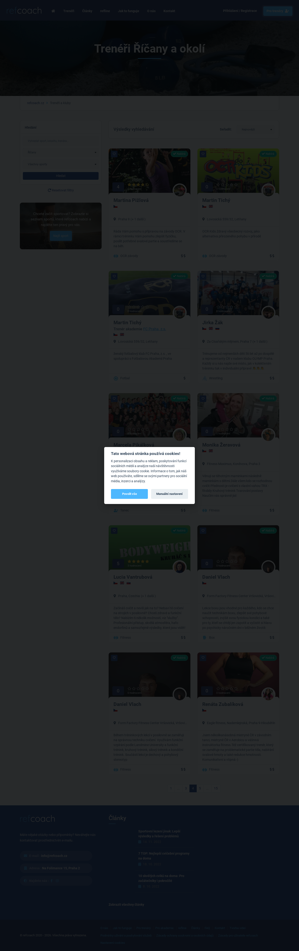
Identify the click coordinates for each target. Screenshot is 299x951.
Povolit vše (129, 494)
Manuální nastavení (169, 494)
